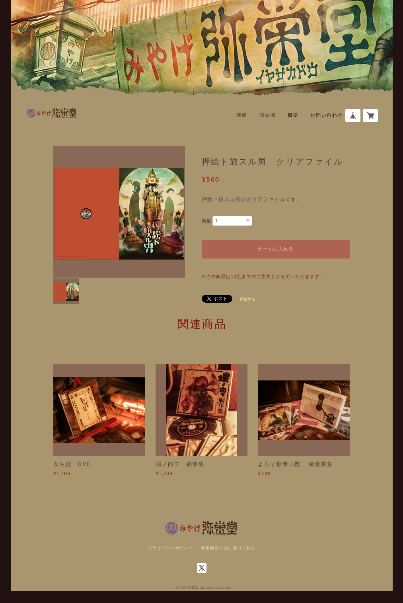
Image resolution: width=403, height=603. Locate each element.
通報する (247, 299)
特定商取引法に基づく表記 (228, 548)
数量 (206, 221)
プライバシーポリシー (170, 548)
